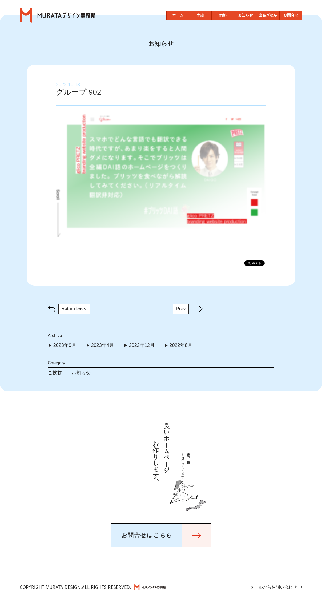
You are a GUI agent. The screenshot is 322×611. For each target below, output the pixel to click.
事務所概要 (268, 15)
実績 (200, 15)
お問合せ (290, 15)
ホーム (177, 15)
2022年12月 (142, 345)
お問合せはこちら (146, 535)
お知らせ (245, 15)
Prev (181, 308)
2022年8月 (181, 345)
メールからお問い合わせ (273, 587)
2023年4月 (102, 345)
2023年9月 (64, 345)
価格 (223, 15)
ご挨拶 (55, 372)
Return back (73, 308)
